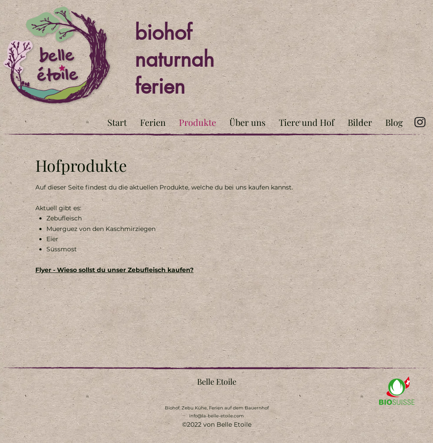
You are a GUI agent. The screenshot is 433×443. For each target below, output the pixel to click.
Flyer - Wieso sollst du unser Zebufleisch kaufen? (114, 270)
